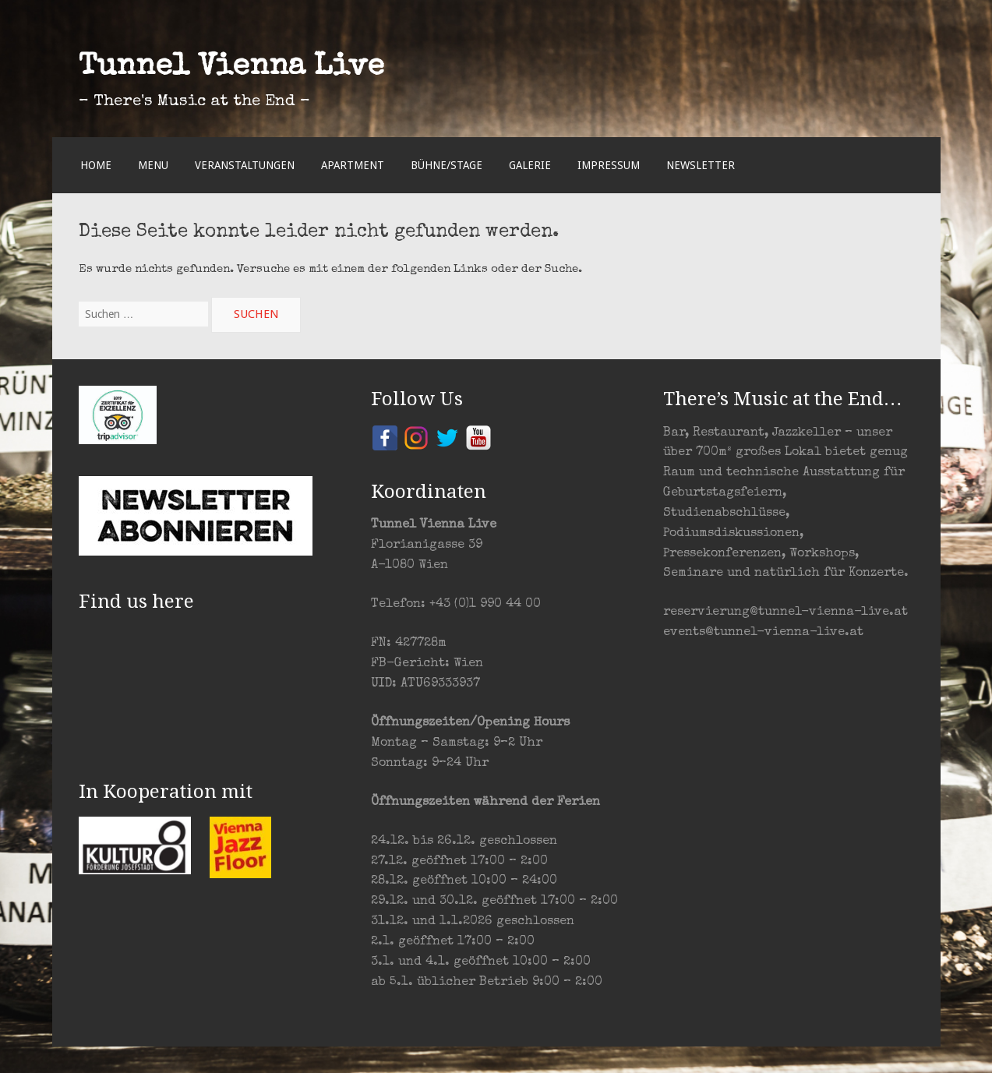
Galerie (530, 165)
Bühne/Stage (446, 165)
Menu (153, 165)
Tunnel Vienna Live (231, 67)
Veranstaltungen (245, 165)
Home (95, 165)
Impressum (608, 165)
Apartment (352, 165)
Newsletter (700, 165)
